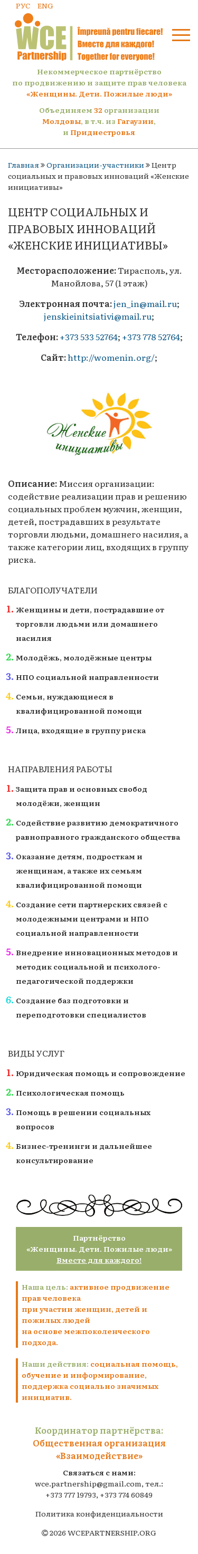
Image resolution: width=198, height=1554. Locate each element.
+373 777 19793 (70, 1494)
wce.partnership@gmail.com (88, 1483)
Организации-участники (95, 164)
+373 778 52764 (151, 336)
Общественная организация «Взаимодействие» (99, 1449)
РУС (23, 5)
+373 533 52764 (89, 336)
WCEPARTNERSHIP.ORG (112, 1532)
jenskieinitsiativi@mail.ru (98, 316)
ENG (45, 5)
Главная (23, 164)
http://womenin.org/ (111, 357)
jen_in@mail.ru (145, 303)
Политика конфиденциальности (99, 1513)
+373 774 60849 (126, 1494)
